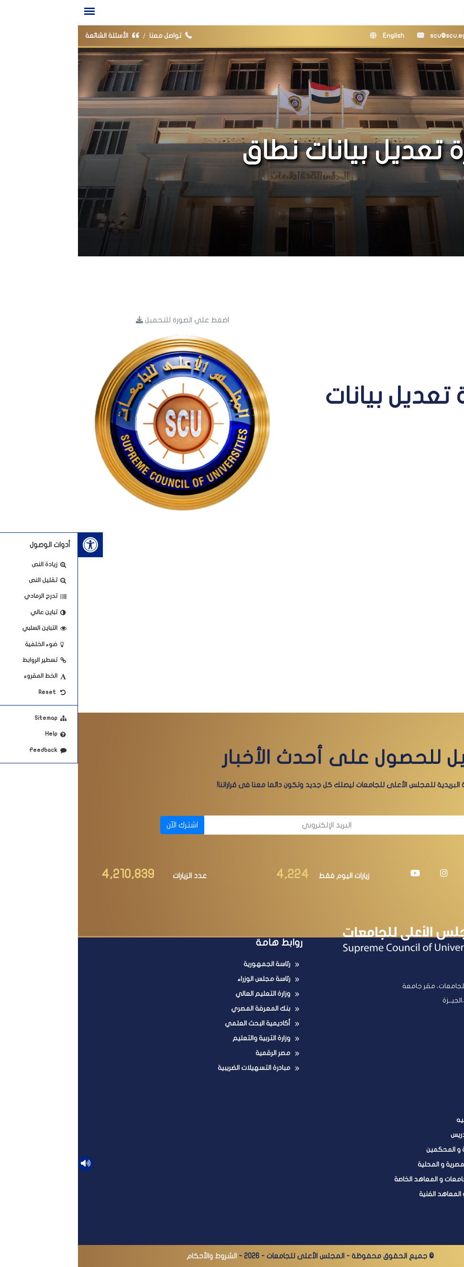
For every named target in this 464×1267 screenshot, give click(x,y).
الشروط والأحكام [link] (134, 1256)
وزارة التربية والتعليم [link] (183, 1038)
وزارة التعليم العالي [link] (184, 993)
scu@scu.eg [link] (363, 35)
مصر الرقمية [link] (194, 1053)
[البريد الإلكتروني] (204, 825)
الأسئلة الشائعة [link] (36, 35)
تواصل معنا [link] (95, 35)
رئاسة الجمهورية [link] (189, 964)
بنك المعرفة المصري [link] (182, 1008)
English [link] (309, 35)
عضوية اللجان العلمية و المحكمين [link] (396, 1149)
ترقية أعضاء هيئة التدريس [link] (408, 1134)
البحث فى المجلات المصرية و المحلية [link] (392, 1164)
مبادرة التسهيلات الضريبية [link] (176, 1067)
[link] (12, 544)
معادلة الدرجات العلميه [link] (411, 1120)
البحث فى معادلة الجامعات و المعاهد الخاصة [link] (380, 1179)
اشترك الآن (104, 825)
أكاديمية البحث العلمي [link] (179, 1023)
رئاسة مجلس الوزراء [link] (185, 978)
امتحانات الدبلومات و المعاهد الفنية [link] (392, 1194)
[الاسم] (361, 825)
